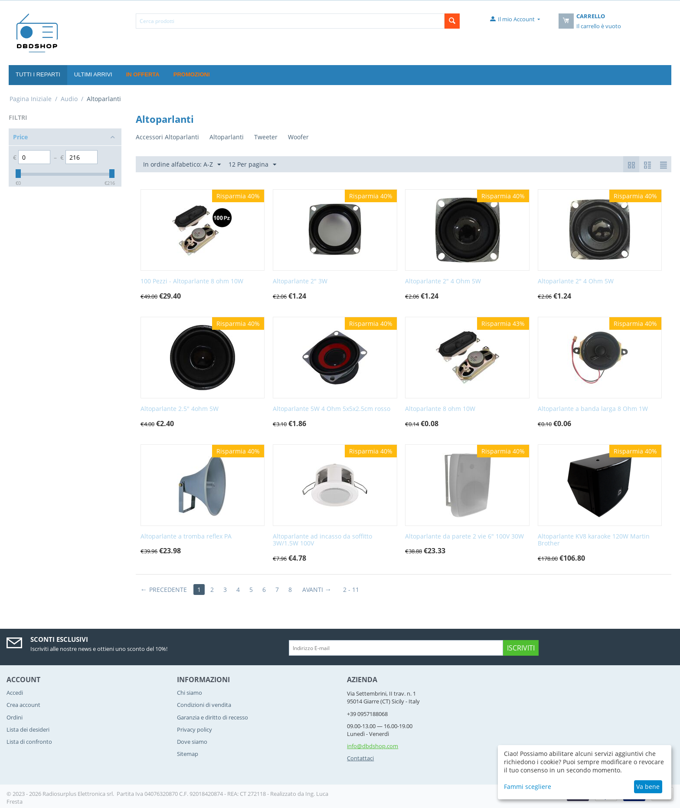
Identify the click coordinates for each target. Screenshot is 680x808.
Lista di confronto (29, 742)
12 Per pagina (252, 164)
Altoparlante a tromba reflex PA (186, 536)
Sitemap (187, 754)
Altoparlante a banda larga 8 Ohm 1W (593, 409)
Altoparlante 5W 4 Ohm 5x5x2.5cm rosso (331, 409)
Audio (69, 99)
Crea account (23, 705)
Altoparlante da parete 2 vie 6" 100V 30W (464, 536)
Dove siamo (192, 742)
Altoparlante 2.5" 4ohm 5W (180, 409)
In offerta (143, 74)
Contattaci (360, 758)
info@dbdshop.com (372, 746)
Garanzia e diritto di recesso (212, 717)
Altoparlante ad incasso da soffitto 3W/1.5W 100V (322, 540)
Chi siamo (189, 692)
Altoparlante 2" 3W (300, 281)
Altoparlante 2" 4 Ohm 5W (443, 281)
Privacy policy (194, 729)
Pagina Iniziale (31, 99)
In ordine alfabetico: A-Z (182, 164)
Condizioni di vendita (204, 705)
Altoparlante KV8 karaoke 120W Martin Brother (594, 540)
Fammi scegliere (527, 786)
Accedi (15, 692)
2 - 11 (351, 589)
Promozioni (191, 74)
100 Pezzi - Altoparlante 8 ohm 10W (192, 281)
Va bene (648, 786)
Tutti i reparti (38, 74)
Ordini (15, 717)
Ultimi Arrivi (93, 74)
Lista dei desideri (28, 729)
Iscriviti (521, 648)
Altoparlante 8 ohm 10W (440, 409)
